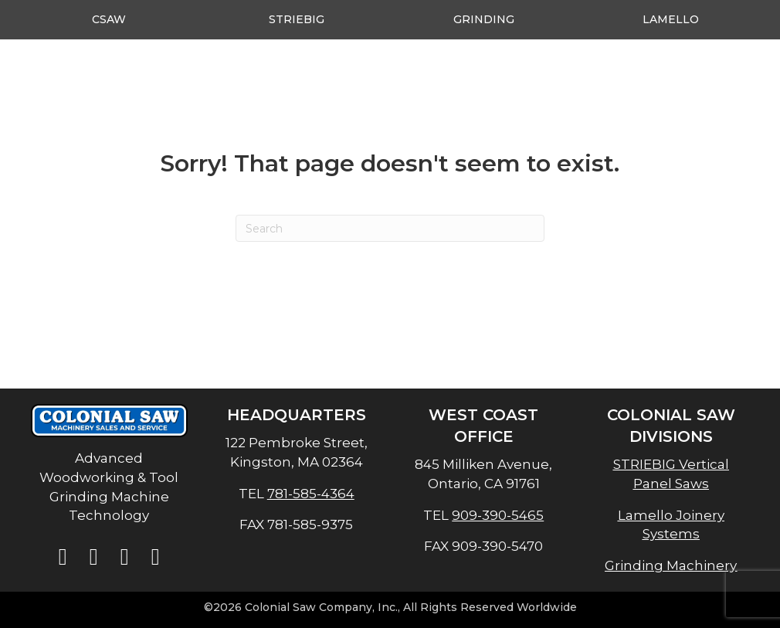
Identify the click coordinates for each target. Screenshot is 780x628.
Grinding (483, 19)
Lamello (671, 19)
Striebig (296, 19)
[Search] (390, 228)
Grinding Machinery (671, 565)
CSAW (109, 19)
